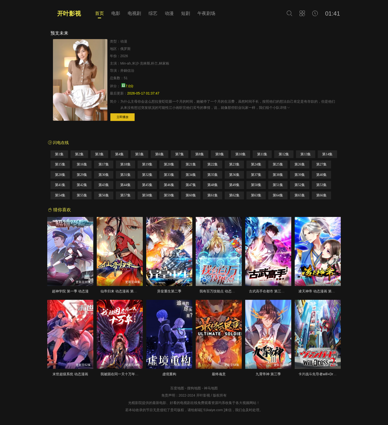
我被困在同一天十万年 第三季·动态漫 (129, 374)
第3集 (99, 154)
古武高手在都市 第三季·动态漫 (272, 291)
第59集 (169, 195)
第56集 (103, 195)
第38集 (278, 175)
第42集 (82, 185)
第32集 (147, 175)
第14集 (327, 154)
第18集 (125, 164)
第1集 (59, 154)
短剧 (185, 13)
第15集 (60, 164)
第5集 (139, 154)
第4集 (119, 154)
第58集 (147, 195)
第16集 (82, 164)
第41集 (60, 185)
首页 (99, 13)
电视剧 (134, 13)
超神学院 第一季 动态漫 (70, 291)
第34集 (191, 175)
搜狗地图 (194, 388)
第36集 (234, 175)
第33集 (169, 175)
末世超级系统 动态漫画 (70, 374)
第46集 (169, 185)
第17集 (103, 164)
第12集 (284, 154)
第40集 (321, 175)
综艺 (152, 13)
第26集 (299, 164)
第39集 (299, 175)
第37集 (256, 175)
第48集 (212, 185)
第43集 (103, 185)
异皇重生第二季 (169, 291)
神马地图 (211, 388)
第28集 (60, 175)
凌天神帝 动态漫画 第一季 (318, 291)
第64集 (278, 195)
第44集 (125, 185)
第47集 (191, 185)
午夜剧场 (206, 13)
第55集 (82, 195)
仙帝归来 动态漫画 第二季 (120, 291)
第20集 (169, 164)
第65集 (299, 195)
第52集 (299, 185)
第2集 (79, 154)
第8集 (199, 154)
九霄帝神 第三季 (268, 374)
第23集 (234, 164)
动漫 (169, 13)
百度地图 (177, 388)
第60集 (191, 195)
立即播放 (122, 117)
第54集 (60, 195)
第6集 (159, 154)
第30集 (103, 175)
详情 (285, 108)
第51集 (278, 185)
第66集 (321, 195)
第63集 (256, 195)
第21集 (191, 164)
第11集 (262, 154)
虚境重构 (169, 374)
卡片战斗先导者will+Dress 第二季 (324, 374)
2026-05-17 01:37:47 (143, 93)
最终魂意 (219, 374)
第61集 (212, 195)
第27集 (321, 164)
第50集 (256, 185)
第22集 (212, 164)
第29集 (82, 175)
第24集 (256, 164)
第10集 (240, 154)
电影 (115, 13)
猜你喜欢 (59, 209)
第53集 (321, 185)
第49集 (234, 185)
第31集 (125, 175)
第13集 (305, 154)
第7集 (179, 154)
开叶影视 (69, 13)
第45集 (147, 185)
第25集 (278, 164)
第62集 (234, 195)
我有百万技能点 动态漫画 (219, 291)
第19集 (147, 164)
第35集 (212, 175)
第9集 (219, 154)
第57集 (125, 195)
